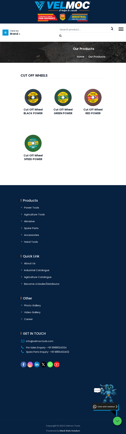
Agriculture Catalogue (38, 277)
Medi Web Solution (70, 430)
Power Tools (31, 207)
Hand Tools (31, 242)
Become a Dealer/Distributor (42, 284)
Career (28, 319)
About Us (29, 263)
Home (80, 56)
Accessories (31, 235)
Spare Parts (31, 228)
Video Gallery (32, 312)
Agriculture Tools (34, 214)
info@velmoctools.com (39, 341)
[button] (105, 406)
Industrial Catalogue (36, 270)
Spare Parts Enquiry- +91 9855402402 (47, 352)
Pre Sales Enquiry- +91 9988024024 (46, 347)
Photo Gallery (32, 305)
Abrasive (29, 221)
